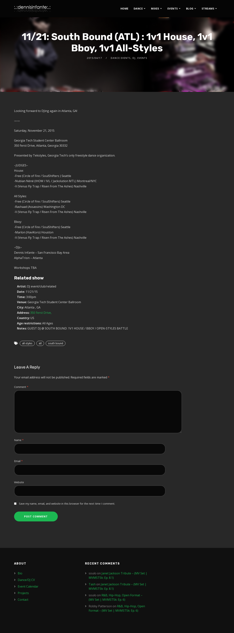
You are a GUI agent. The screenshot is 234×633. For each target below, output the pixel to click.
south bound (55, 343)
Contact (23, 600)
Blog (189, 8)
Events (172, 8)
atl (40, 343)
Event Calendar (28, 586)
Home (124, 8)
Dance (138, 8)
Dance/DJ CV (26, 580)
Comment (21, 387)
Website (19, 482)
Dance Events (121, 58)
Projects (23, 593)
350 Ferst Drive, (41, 313)
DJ (134, 58)
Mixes (155, 8)
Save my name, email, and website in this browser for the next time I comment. (67, 503)
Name (19, 440)
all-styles (27, 343)
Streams (208, 8)
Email (18, 461)
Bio (20, 573)
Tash (92, 584)
